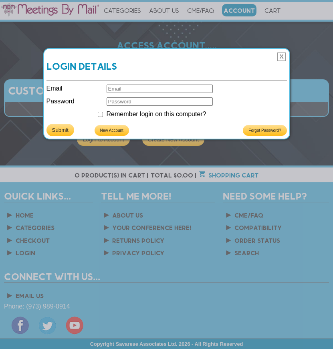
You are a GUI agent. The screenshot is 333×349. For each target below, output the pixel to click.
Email (54, 88)
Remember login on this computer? (156, 114)
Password (60, 101)
